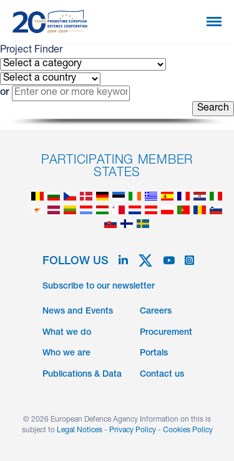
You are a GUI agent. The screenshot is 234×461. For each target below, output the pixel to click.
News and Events (77, 311)
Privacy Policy (132, 430)
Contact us (162, 374)
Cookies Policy (188, 430)
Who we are (66, 353)
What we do (66, 333)
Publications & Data (82, 374)
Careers (156, 311)
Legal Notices (79, 430)
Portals (154, 353)
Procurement (166, 333)
